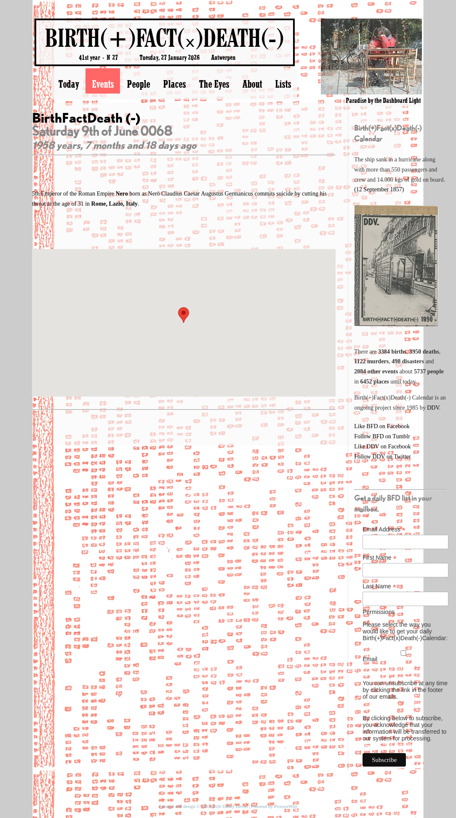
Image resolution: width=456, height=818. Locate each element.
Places (174, 84)
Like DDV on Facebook (382, 446)
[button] (183, 315)
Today (68, 84)
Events (103, 84)
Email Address (384, 530)
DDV (433, 408)
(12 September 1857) (379, 189)
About (252, 84)
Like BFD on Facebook (382, 426)
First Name (380, 558)
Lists (283, 84)
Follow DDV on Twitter (382, 456)
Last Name (379, 586)
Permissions (379, 612)
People (138, 84)
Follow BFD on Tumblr (382, 436)
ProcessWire (285, 806)
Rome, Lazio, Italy (114, 204)
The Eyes (214, 84)
